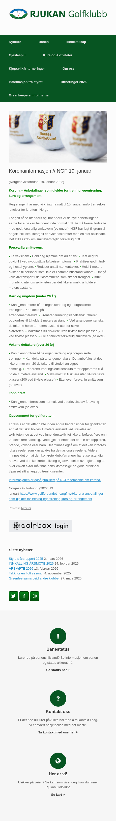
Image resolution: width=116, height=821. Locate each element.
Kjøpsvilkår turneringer (27, 68)
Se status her (58, 670)
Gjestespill (17, 55)
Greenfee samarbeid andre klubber (34, 578)
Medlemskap (76, 42)
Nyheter (15, 42)
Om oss (69, 68)
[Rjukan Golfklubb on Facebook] (24, 596)
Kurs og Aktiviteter (57, 55)
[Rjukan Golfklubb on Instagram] (34, 596)
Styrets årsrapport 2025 (26, 559)
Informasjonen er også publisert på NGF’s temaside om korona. (55, 480)
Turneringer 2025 (73, 82)
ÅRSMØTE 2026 (21, 568)
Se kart (58, 795)
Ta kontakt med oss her (58, 732)
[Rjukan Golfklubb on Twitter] (13, 596)
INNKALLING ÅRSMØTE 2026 (31, 563)
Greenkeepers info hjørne (29, 95)
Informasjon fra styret (26, 82)
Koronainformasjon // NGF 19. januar (50, 171)
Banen (44, 42)
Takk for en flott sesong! (26, 573)
